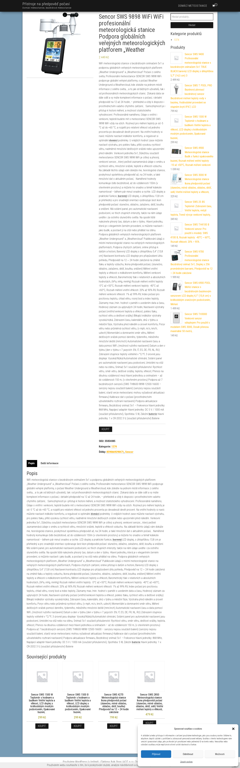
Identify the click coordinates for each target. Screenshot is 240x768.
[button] (233, 728)
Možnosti (219, 754)
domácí (113, 140)
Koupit (106, 429)
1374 (114, 446)
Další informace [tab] (49, 463)
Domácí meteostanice (192, 5)
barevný (122, 196)
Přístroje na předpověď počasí (46, 4)
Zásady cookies (186, 762)
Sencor (129, 451)
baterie (153, 414)
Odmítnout (188, 754)
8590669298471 (115, 451)
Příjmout (156, 754)
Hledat (191, 25)
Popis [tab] (31, 463)
